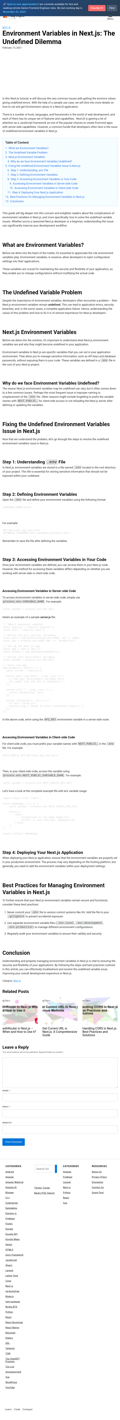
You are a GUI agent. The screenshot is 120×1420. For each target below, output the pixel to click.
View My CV (95, 8)
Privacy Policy (99, 1177)
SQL (7, 1343)
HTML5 (9, 1250)
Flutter (9, 1224)
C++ (7, 1198)
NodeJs (9, 1296)
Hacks (8, 1244)
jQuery (8, 1265)
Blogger (9, 1193)
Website (7, 1123)
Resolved (10, 1333)
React (8, 1317)
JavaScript (11, 1260)
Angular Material (14, 1182)
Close (112, 8)
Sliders (9, 1338)
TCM (7, 1353)
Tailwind (10, 1348)
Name (6, 1091)
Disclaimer (97, 1182)
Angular (9, 1177)
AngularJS (11, 1187)
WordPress (11, 1382)
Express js (11, 1213)
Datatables (11, 1208)
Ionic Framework (14, 1255)
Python (9, 1312)
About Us (97, 1172)
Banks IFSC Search (44, 1193)
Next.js (6, 27)
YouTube (10, 1387)
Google (9, 1229)
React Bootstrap (14, 1322)
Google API (11, 1234)
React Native (12, 1328)
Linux (8, 1281)
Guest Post (98, 1193)
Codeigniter (11, 1203)
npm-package (12, 1302)
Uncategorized (13, 1372)
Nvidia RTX (11, 1307)
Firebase (10, 1218)
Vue (7, 1377)
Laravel (9, 1270)
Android (9, 1172)
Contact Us (98, 1187)
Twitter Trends (42, 1188)
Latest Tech (11, 1276)
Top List (9, 1367)
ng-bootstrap (12, 1291)
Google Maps (12, 1239)
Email (6, 1107)
